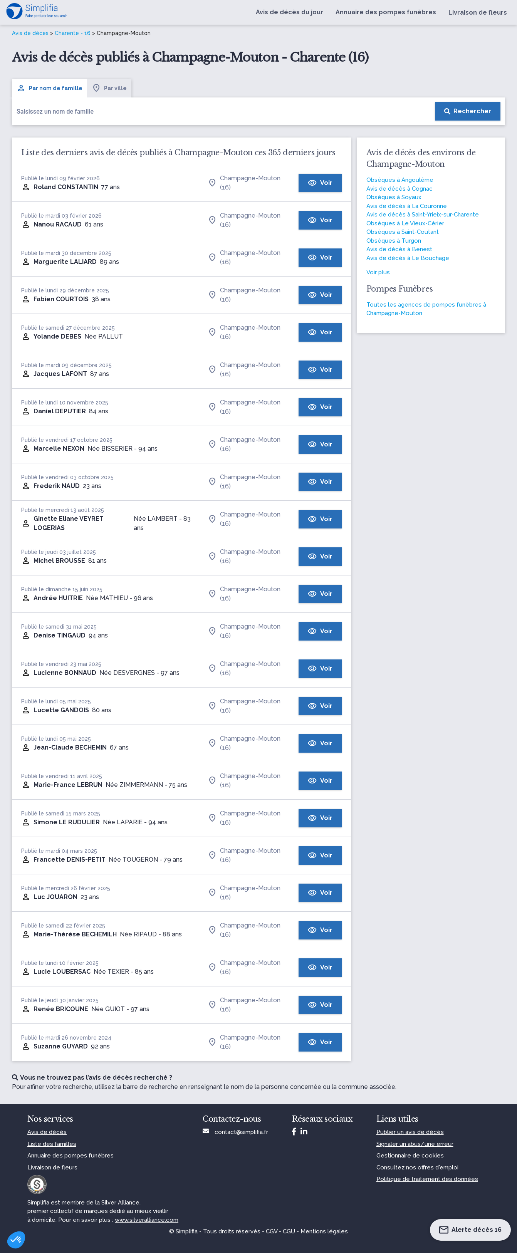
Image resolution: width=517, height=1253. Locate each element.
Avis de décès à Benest (399, 249)
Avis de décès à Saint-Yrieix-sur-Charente (422, 214)
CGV (271, 1231)
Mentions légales (324, 1231)
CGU (289, 1231)
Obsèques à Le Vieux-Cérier (405, 223)
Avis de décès (30, 33)
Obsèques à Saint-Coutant (402, 231)
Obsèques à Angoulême (399, 179)
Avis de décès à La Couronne (406, 206)
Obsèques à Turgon (393, 240)
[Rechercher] (467, 111)
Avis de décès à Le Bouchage (407, 258)
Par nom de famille (49, 88)
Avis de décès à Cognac (399, 188)
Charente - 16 (73, 33)
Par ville (109, 88)
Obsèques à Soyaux (393, 197)
